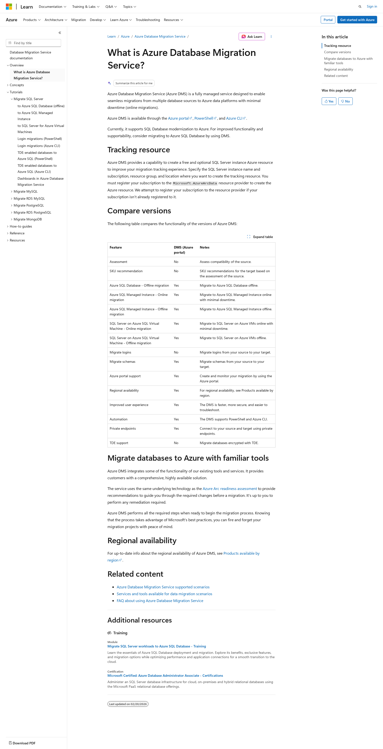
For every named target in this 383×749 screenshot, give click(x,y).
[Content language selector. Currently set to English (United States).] (28, 742)
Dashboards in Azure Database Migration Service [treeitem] (41, 181)
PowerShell (203, 118)
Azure (125, 36)
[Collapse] (60, 32)
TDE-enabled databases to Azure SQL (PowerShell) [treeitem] (37, 155)
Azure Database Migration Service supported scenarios (163, 586)
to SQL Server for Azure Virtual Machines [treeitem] (41, 128)
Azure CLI (234, 118)
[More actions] (271, 37)
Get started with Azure (357, 19)
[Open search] (360, 6)
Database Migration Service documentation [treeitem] (30, 55)
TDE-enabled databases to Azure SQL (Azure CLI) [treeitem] (37, 168)
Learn (111, 36)
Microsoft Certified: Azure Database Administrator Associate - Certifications (165, 675)
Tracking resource (337, 45)
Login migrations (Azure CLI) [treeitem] (39, 145)
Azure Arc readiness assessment (230, 488)
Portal (328, 19)
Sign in (372, 6)
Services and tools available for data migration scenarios (164, 593)
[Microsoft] (9, 6)
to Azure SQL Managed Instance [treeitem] (35, 115)
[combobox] (33, 43)
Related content (336, 75)
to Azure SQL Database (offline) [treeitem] (41, 106)
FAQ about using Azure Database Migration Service (160, 600)
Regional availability (338, 69)
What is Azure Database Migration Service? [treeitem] (32, 75)
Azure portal (178, 118)
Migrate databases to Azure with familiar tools (348, 60)
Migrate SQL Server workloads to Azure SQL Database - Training (156, 646)
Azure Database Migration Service (160, 36)
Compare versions (337, 52)
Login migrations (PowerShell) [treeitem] (40, 138)
